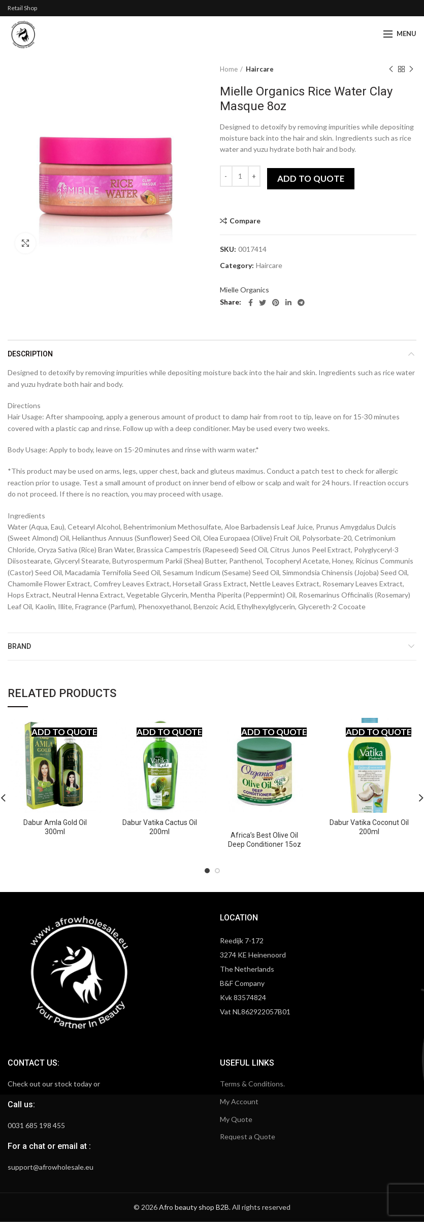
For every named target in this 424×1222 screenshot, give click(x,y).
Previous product (391, 69)
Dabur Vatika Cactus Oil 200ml (159, 827)
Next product (411, 69)
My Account (239, 1101)
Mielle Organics (244, 289)
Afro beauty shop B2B (194, 1207)
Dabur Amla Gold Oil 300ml (55, 827)
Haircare (260, 69)
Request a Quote (247, 1136)
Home (229, 69)
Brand (19, 646)
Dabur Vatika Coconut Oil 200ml (369, 827)
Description (30, 354)
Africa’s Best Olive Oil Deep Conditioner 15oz (264, 839)
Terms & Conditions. (252, 1083)
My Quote (236, 1119)
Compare (245, 220)
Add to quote (311, 178)
